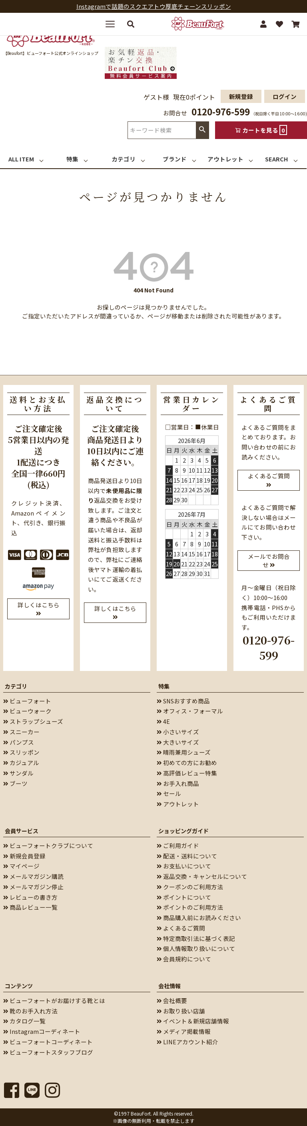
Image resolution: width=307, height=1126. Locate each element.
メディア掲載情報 (184, 1031)
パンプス (18, 742)
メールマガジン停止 (33, 886)
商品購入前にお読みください (199, 917)
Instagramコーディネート (41, 1031)
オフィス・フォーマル (190, 711)
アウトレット (178, 804)
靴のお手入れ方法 (30, 1011)
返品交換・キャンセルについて (202, 876)
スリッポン (21, 752)
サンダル (18, 773)
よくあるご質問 (181, 928)
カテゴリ (16, 686)
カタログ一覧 (24, 1021)
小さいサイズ (178, 731)
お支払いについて (184, 866)
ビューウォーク (27, 711)
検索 (202, 130)
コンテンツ (19, 986)
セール (169, 793)
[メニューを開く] (113, 24)
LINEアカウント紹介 (187, 1041)
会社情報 (169, 986)
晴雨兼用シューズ (184, 752)
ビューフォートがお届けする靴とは (54, 1000)
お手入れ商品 (178, 783)
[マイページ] (263, 24)
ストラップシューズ (33, 721)
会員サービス (21, 831)
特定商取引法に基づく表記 (196, 938)
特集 (163, 686)
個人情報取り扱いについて (196, 948)
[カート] (295, 24)
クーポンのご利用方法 (190, 886)
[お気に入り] (279, 24)
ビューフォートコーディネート (48, 1041)
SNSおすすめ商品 (183, 701)
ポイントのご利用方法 (190, 907)
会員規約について (184, 959)
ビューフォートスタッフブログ (48, 1052)
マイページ (21, 866)
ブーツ (15, 783)
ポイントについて (184, 897)
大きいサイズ (178, 742)
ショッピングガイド (183, 831)
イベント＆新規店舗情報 (193, 1021)
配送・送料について (187, 856)
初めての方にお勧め (187, 762)
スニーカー (21, 731)
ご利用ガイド (178, 845)
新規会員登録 (24, 856)
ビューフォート (27, 701)
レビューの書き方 (30, 897)
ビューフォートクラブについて (48, 845)
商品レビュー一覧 (30, 907)
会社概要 (172, 1000)
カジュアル (21, 762)
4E (163, 721)
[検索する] (130, 24)
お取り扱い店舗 (181, 1011)
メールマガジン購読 (33, 876)
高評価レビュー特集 (187, 773)
